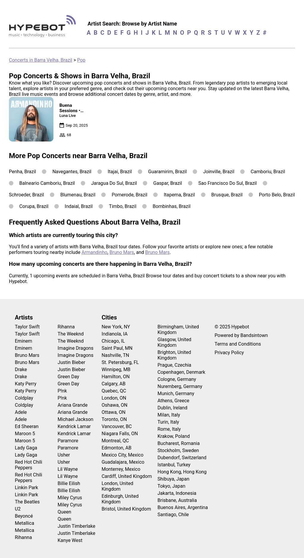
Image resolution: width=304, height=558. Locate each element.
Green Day (68, 376)
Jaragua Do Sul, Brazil (114, 183)
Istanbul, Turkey (174, 465)
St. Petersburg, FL (120, 362)
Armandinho (94, 252)
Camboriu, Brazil (268, 171)
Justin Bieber (71, 362)
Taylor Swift (27, 327)
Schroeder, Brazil (26, 195)
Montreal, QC (115, 440)
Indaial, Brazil (79, 206)
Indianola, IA (114, 334)
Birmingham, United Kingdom (178, 329)
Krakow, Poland (174, 436)
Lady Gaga (26, 448)
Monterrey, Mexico (121, 469)
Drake (21, 369)
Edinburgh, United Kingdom (120, 499)
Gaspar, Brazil (167, 183)
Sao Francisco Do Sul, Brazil (227, 183)
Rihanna (23, 537)
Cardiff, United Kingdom (127, 476)
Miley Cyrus (70, 497)
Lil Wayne (68, 469)
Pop (81, 60)
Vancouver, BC (117, 426)
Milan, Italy (169, 415)
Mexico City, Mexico (122, 455)
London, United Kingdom (117, 486)
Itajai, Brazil (120, 171)
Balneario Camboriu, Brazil (47, 183)
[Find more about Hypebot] (44, 28)
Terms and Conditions (238, 344)
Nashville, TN (115, 355)
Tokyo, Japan (172, 486)
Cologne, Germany (177, 379)
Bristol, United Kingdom (126, 509)
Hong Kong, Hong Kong (182, 472)
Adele (21, 412)
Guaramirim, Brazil (167, 171)
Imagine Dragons (76, 348)
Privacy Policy (229, 352)
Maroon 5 (25, 433)
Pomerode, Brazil (129, 195)
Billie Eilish (69, 483)
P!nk (62, 391)
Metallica (24, 523)
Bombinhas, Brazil (171, 206)
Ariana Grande (73, 405)
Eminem (23, 341)
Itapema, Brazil (179, 195)
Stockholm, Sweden (178, 450)
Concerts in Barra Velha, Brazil (40, 60)
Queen (64, 512)
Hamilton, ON (116, 376)
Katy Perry (26, 384)
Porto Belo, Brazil (277, 195)
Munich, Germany (176, 393)
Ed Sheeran (27, 426)
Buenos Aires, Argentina (183, 507)
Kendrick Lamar (74, 426)
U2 (17, 509)
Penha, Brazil (22, 171)
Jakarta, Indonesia (177, 493)
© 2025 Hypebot (232, 327)
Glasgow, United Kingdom (174, 342)
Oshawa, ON (114, 405)
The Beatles (27, 502)
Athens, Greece (173, 400)
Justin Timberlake (76, 526)
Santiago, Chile (173, 514)
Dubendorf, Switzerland (182, 457)
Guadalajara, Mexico (123, 462)
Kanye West (70, 540)
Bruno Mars (122, 252)
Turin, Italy (168, 422)
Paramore (68, 440)
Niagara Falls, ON (120, 433)
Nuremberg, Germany (180, 386)
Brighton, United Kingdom (174, 355)
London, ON (114, 398)
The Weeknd (71, 334)
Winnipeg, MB (116, 369)
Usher (64, 455)
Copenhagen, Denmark (181, 372)
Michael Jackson (75, 419)
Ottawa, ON (113, 412)
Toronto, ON (114, 419)
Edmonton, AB (117, 448)
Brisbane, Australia (177, 500)
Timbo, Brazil (122, 206)
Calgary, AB (114, 384)
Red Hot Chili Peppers (28, 464)
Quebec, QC (114, 391)
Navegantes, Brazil (71, 171)
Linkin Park (26, 487)
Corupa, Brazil (33, 206)
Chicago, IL (113, 341)
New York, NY (116, 327)
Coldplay (24, 398)
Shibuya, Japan (173, 479)
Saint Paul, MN (117, 348)
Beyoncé (24, 516)
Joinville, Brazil (218, 171)
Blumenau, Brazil (77, 195)
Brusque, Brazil (227, 195)
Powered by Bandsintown (241, 335)
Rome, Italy (169, 429)
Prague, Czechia (174, 365)
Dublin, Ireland (173, 408)
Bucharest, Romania (179, 443)
